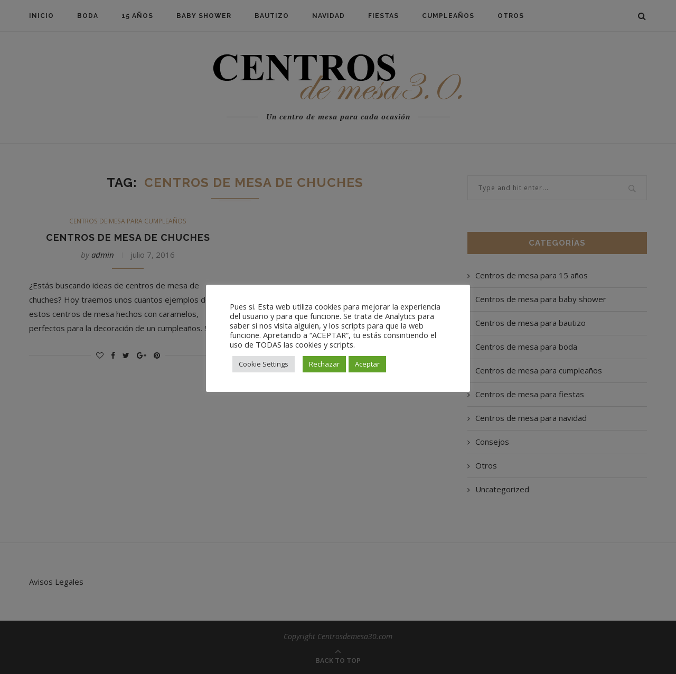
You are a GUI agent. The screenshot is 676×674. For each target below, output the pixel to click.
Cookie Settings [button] (263, 364)
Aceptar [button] (367, 364)
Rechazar (324, 364)
